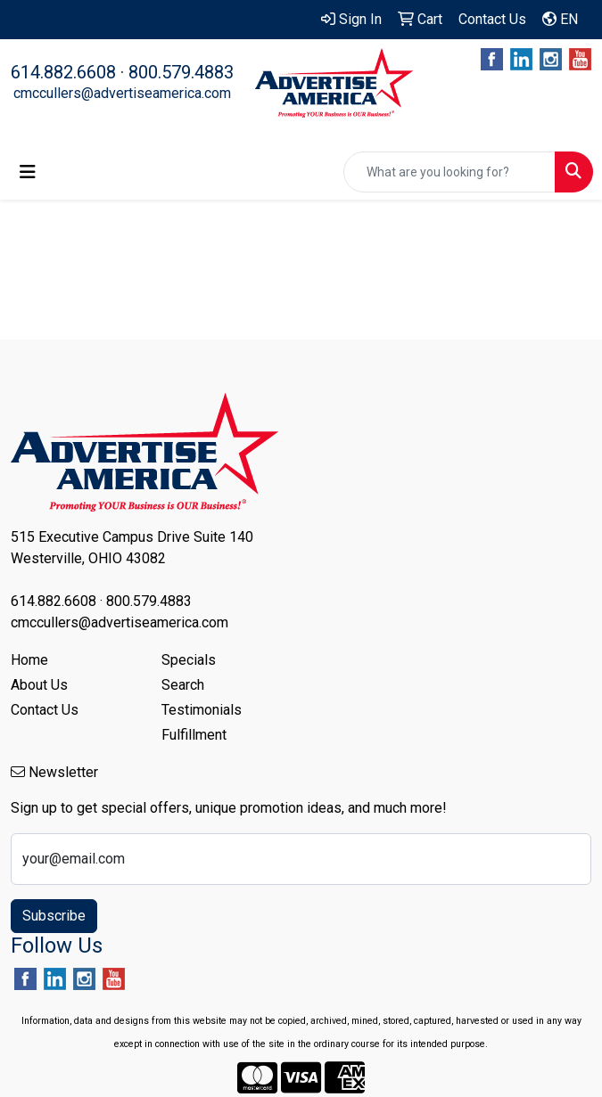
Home (29, 659)
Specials (188, 659)
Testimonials (201, 709)
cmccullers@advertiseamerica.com (122, 93)
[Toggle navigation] (27, 172)
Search (182, 684)
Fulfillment (194, 734)
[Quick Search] (449, 171)
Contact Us (44, 709)
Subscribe (54, 915)
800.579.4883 (181, 72)
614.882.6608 (63, 72)
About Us (39, 684)
